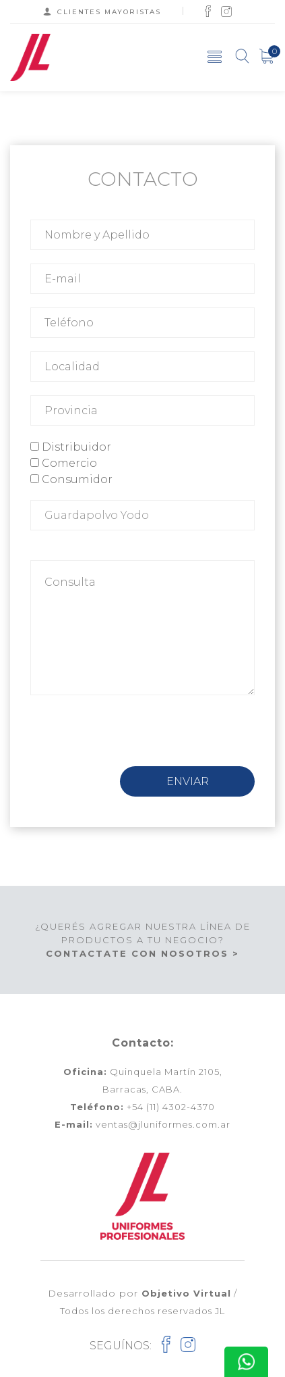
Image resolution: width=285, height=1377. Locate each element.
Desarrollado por (139, 1293)
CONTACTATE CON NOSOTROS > (142, 953)
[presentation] (132, 739)
